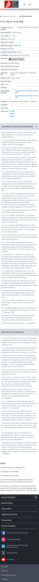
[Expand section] (36, 497)
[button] (19, 126)
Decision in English (16, 59)
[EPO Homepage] (11, 4)
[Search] (24, 4)
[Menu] (30, 4)
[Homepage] (0, 16)
